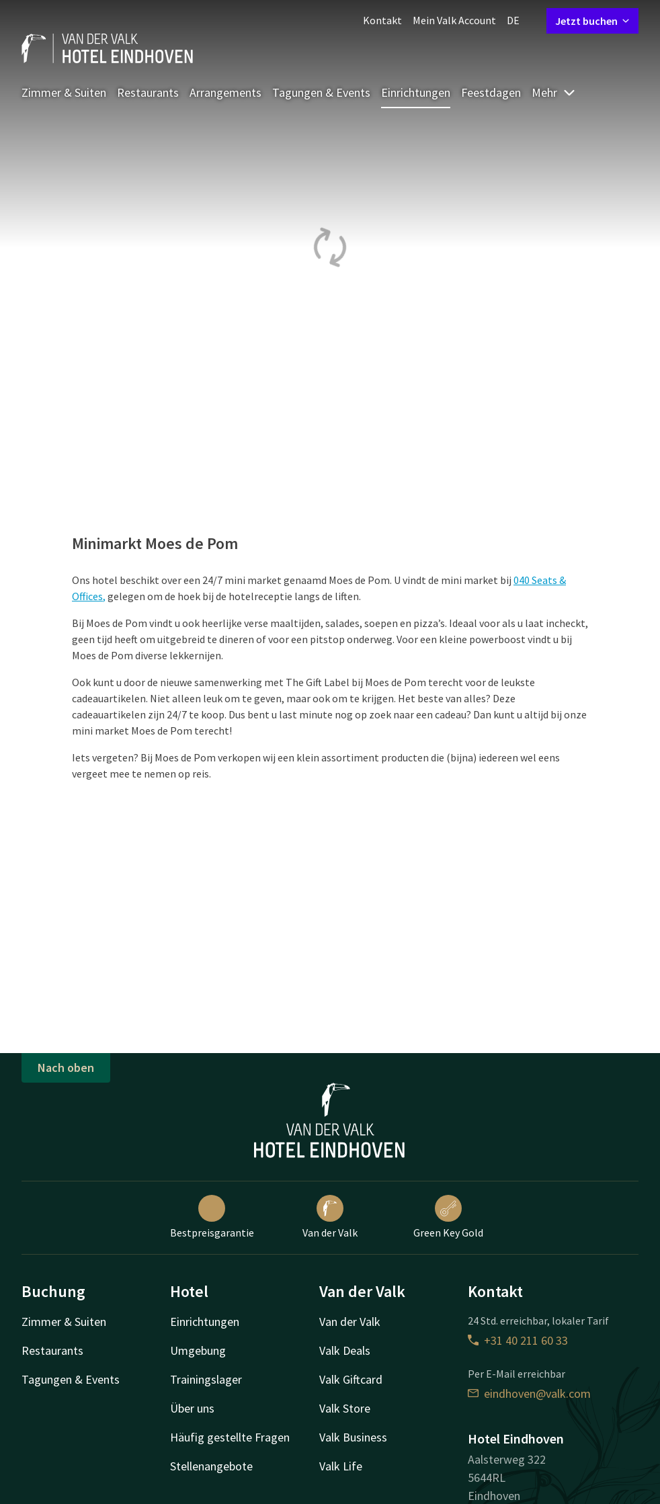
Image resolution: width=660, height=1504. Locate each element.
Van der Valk (330, 1217)
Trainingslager (206, 1379)
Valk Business (353, 1437)
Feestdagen (491, 92)
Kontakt (382, 20)
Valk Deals (344, 1350)
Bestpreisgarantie (212, 1217)
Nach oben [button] (66, 1067)
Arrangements (225, 92)
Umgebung (198, 1350)
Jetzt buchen (592, 21)
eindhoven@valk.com (529, 1393)
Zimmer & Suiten (64, 92)
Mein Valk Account (454, 20)
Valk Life (340, 1466)
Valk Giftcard (350, 1379)
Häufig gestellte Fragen (230, 1437)
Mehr (554, 92)
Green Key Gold (448, 1217)
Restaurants (148, 92)
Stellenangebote (211, 1466)
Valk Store (344, 1408)
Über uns (192, 1408)
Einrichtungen (415, 92)
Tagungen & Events (321, 92)
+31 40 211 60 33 (518, 1340)
